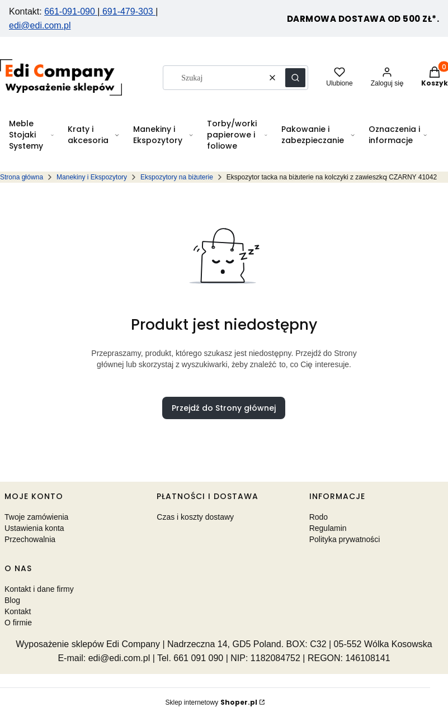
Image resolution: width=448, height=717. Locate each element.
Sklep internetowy (211, 702)
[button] (295, 77)
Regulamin (328, 528)
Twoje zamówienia (36, 517)
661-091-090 (70, 11)
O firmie (18, 622)
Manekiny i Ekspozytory (91, 177)
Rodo (318, 517)
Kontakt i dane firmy (39, 589)
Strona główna (21, 177)
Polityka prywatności (344, 539)
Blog (12, 600)
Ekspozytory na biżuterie (176, 177)
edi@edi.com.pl (40, 25)
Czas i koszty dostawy (195, 517)
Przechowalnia (29, 539)
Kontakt (17, 611)
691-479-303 (128, 11)
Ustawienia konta (34, 528)
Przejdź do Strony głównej (224, 408)
